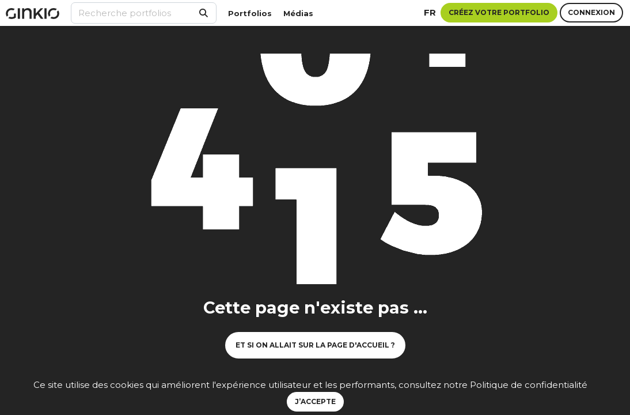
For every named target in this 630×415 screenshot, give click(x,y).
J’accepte (315, 401)
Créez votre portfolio (499, 12)
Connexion (591, 12)
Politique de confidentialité (528, 384)
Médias (298, 13)
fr (430, 12)
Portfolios (250, 13)
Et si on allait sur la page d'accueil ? (315, 345)
